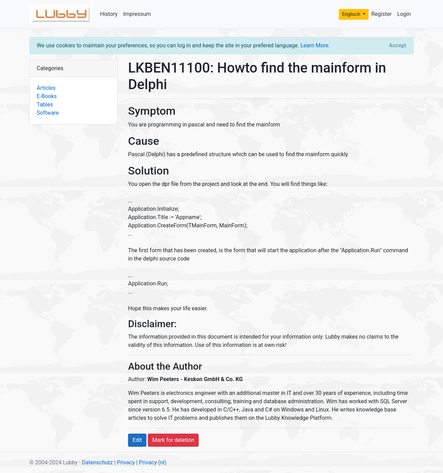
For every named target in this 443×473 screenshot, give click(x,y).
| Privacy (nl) (151, 462)
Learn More (314, 45)
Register (381, 14)
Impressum (137, 14)
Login (404, 14)
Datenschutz (97, 462)
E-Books (47, 96)
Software (48, 113)
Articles (46, 88)
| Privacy (124, 462)
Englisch (351, 14)
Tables (45, 104)
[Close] (397, 45)
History (109, 14)
